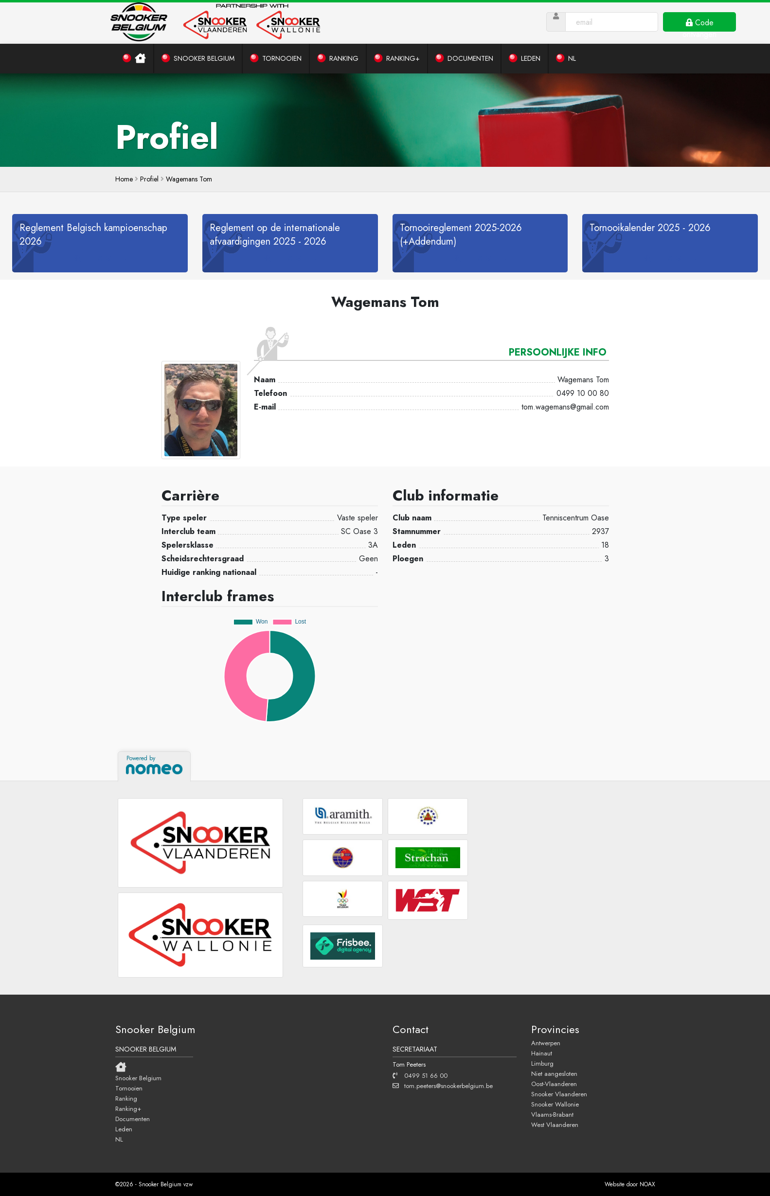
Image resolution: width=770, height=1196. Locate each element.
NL (119, 1139)
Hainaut (541, 1053)
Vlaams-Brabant (552, 1114)
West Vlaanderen (554, 1124)
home (124, 179)
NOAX (647, 1184)
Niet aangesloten (554, 1073)
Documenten (132, 1118)
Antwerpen (545, 1042)
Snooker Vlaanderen (559, 1093)
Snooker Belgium (138, 1077)
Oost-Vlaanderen (554, 1083)
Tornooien (129, 1088)
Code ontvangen (699, 24)
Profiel (149, 179)
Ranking (126, 1098)
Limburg (542, 1063)
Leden (123, 1129)
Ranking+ (128, 1108)
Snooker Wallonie (555, 1104)
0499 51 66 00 (420, 1075)
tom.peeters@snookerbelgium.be (443, 1085)
